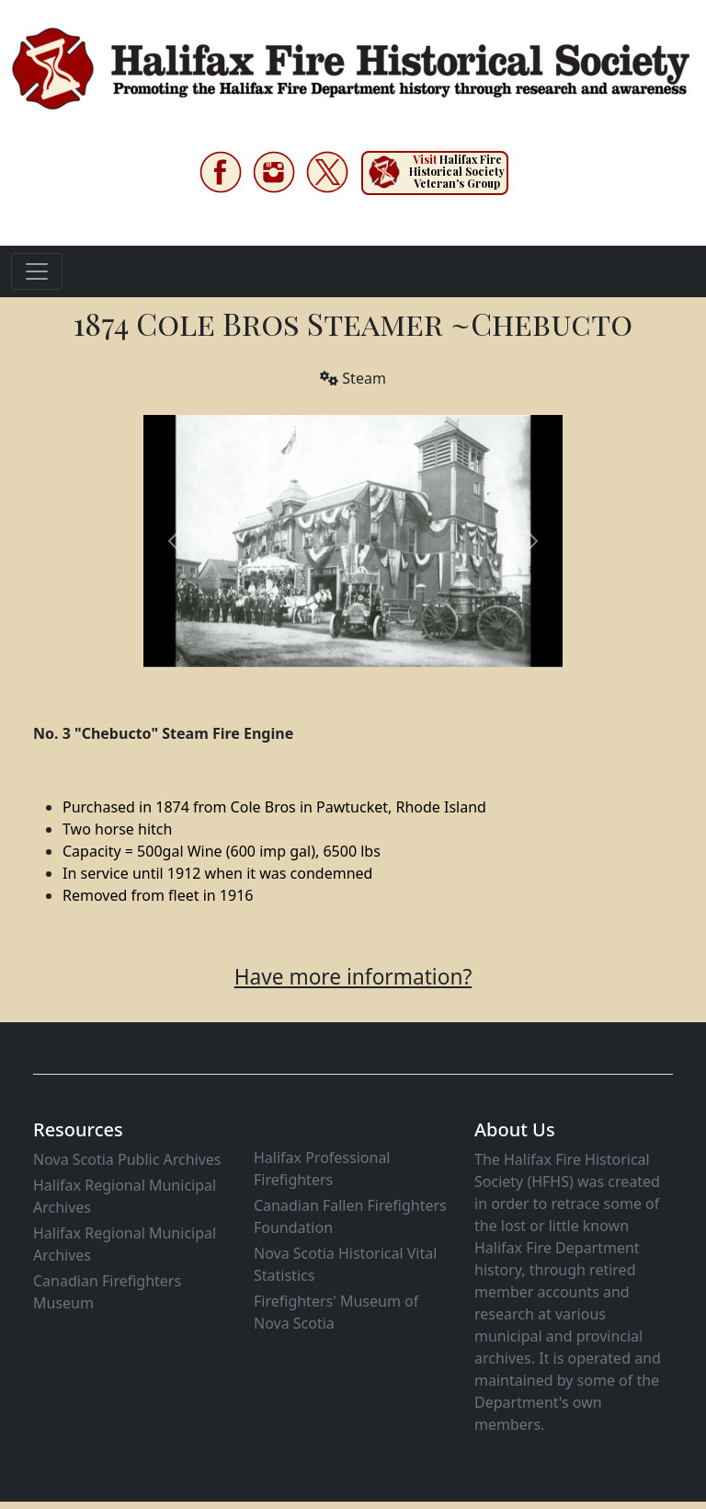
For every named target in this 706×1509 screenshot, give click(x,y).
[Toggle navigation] (37, 271)
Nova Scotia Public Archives (127, 1159)
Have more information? (353, 976)
